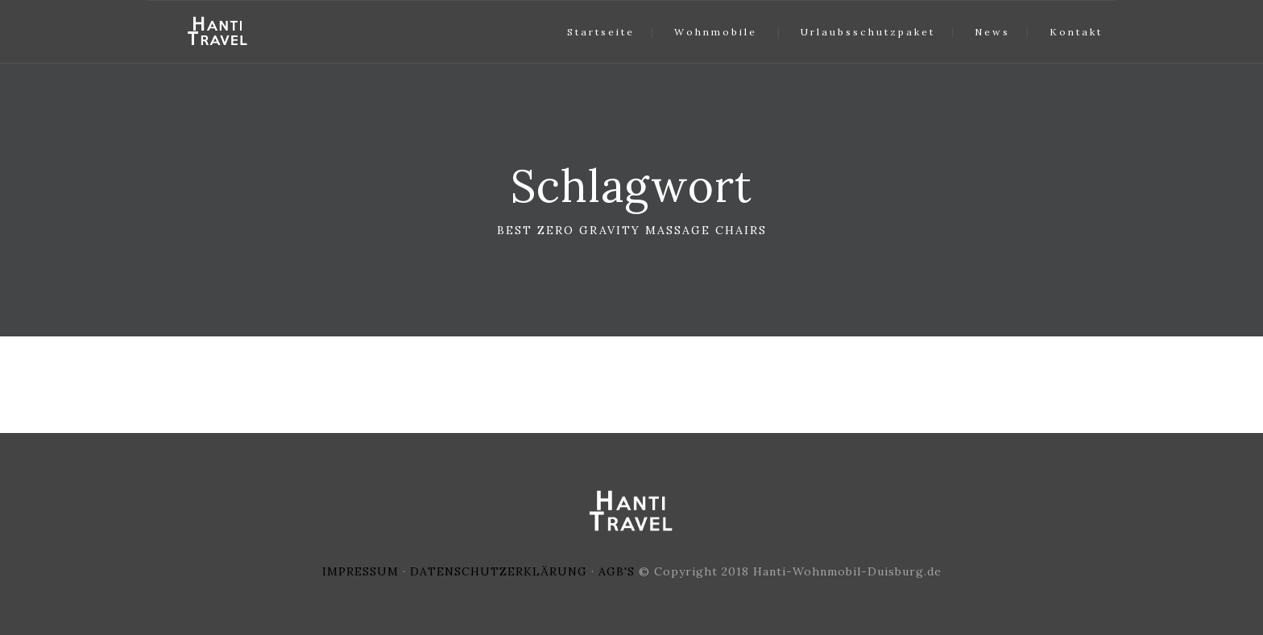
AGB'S (616, 571)
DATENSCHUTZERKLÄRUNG (498, 571)
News (992, 32)
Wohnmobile (715, 32)
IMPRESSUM (360, 571)
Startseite (601, 32)
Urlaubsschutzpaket (868, 32)
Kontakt (1076, 32)
